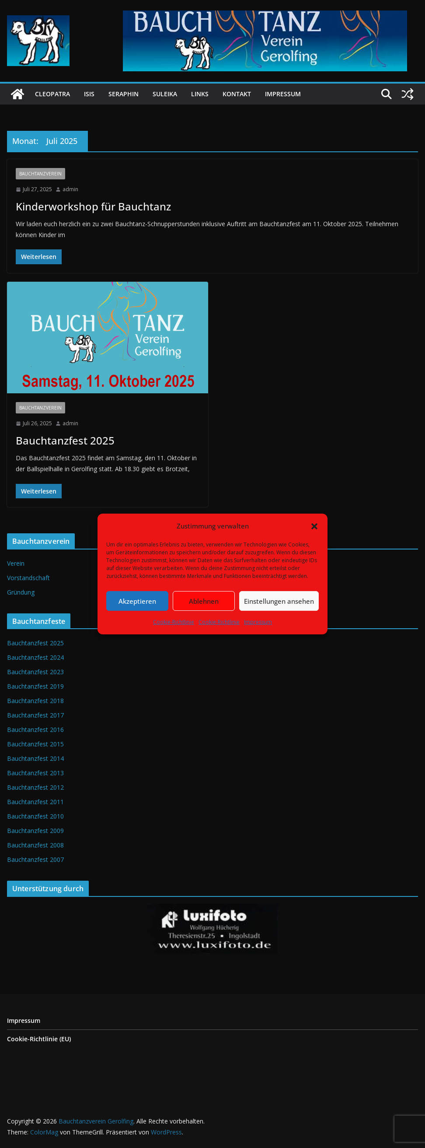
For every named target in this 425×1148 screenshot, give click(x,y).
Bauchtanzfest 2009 (35, 830)
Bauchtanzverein (40, 174)
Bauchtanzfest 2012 (35, 787)
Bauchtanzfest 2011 (35, 802)
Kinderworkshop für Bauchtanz (93, 206)
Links (200, 94)
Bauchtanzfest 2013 (35, 773)
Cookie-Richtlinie (173, 622)
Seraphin (123, 94)
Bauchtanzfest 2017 (35, 715)
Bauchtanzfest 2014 (35, 758)
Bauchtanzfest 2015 (35, 744)
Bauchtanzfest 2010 (35, 816)
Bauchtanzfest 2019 (35, 686)
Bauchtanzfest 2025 (65, 440)
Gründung (21, 592)
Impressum (258, 622)
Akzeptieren (137, 601)
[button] (314, 526)
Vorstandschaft (28, 578)
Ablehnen (204, 601)
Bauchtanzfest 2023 (35, 672)
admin (70, 189)
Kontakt (237, 94)
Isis (89, 94)
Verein (15, 563)
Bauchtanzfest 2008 (35, 845)
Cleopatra (52, 94)
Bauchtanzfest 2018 (35, 700)
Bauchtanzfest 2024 (35, 657)
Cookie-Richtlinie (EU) (39, 1039)
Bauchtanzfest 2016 (35, 729)
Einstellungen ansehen (279, 601)
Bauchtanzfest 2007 (35, 859)
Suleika (165, 94)
